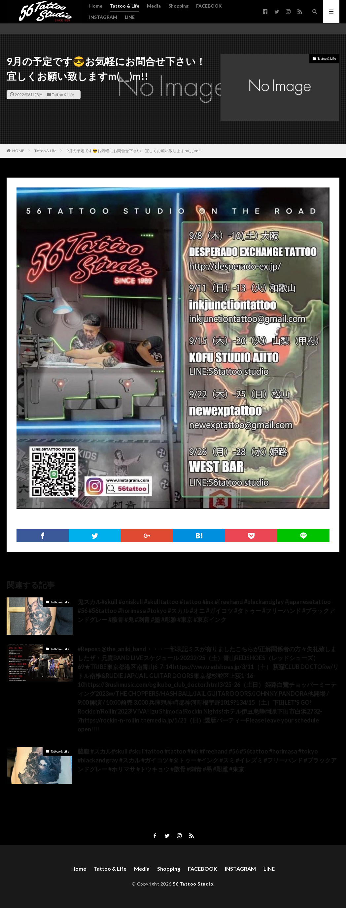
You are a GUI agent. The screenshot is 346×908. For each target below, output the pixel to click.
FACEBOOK (209, 6)
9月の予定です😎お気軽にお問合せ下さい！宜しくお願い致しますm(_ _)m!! (134, 150)
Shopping (178, 6)
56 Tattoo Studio (193, 884)
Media (154, 6)
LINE (130, 17)
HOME (18, 150)
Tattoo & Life (124, 6)
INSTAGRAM (103, 17)
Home (95, 6)
